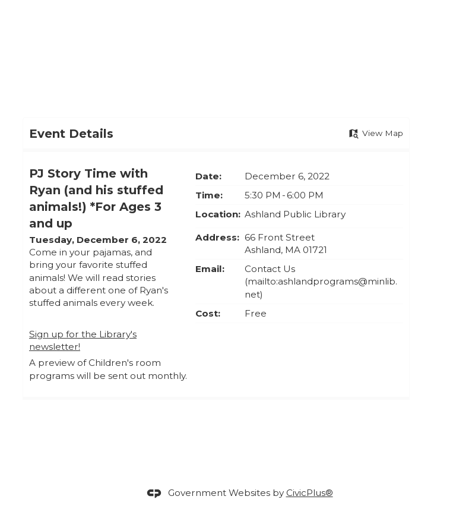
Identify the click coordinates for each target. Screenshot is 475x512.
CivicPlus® (309, 492)
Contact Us (270, 268)
